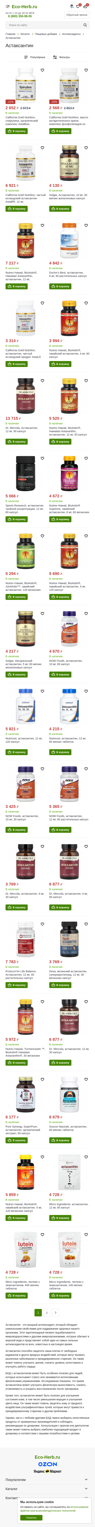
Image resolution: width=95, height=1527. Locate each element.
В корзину (19, 131)
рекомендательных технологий (56, 1510)
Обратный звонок (76, 14)
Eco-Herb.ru (24, 6)
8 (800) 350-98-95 (20, 16)
